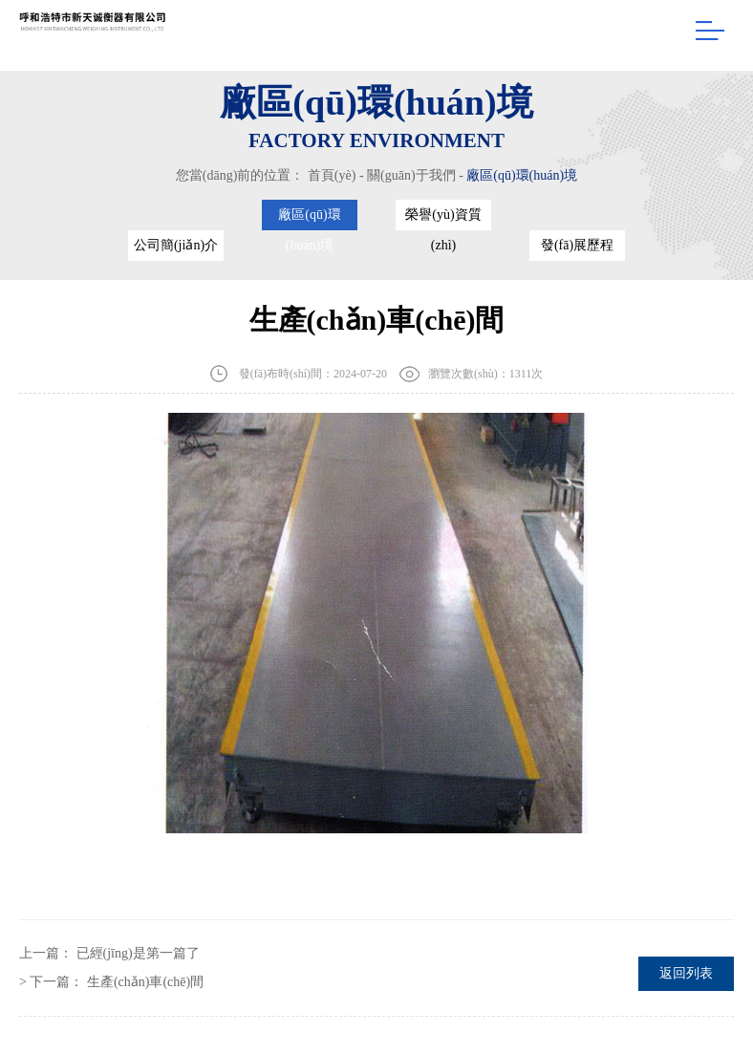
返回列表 (686, 973)
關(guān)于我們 (411, 175)
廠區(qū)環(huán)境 (521, 175)
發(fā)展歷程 (577, 245)
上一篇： (109, 953)
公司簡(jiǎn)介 (176, 245)
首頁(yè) (332, 175)
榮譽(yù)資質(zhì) (443, 218)
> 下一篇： (111, 982)
